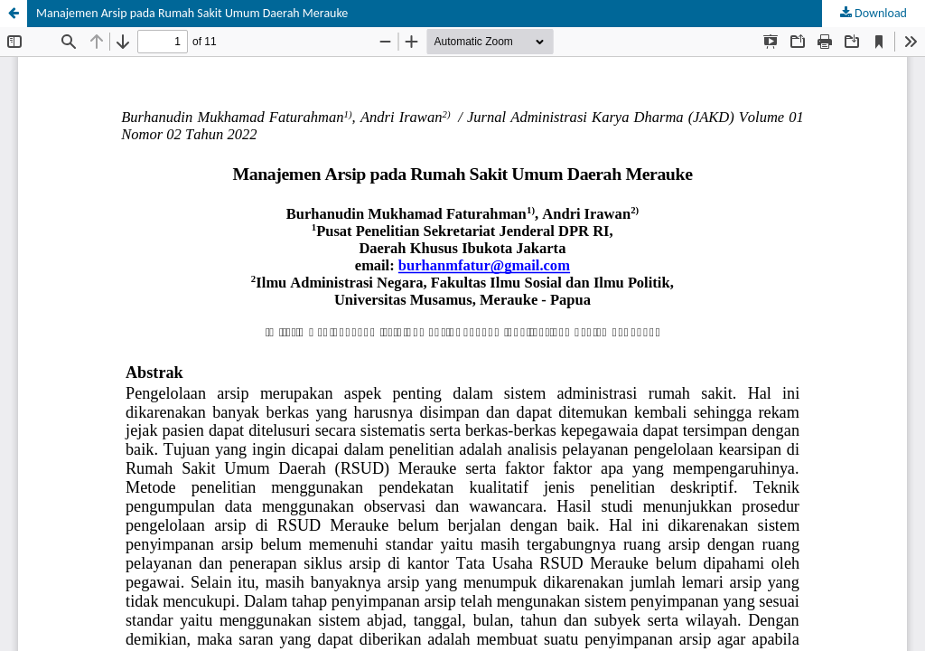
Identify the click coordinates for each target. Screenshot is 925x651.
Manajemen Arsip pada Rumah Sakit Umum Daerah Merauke (192, 13)
